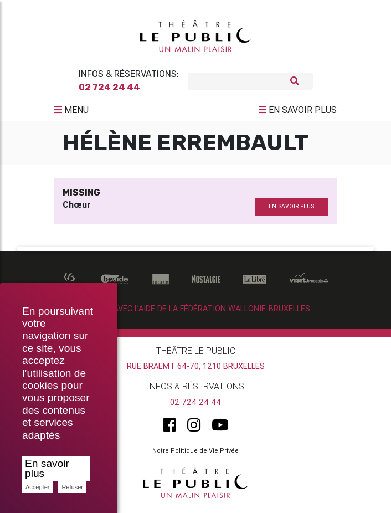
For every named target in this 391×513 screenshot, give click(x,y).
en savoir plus (291, 210)
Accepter (37, 487)
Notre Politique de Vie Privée (195, 455)
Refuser (72, 487)
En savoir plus (47, 468)
